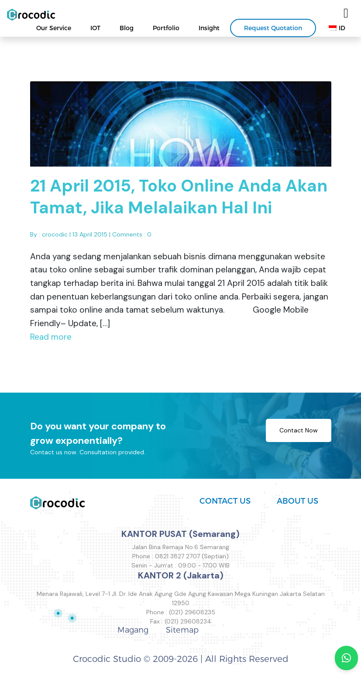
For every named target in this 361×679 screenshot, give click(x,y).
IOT (95, 28)
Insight (209, 28)
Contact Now (298, 433)
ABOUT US (297, 501)
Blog (127, 28)
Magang (132, 630)
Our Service (53, 28)
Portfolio (166, 28)
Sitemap (182, 630)
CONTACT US (225, 501)
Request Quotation (273, 28)
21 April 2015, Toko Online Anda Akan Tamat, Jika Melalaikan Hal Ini (178, 200)
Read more (51, 339)
